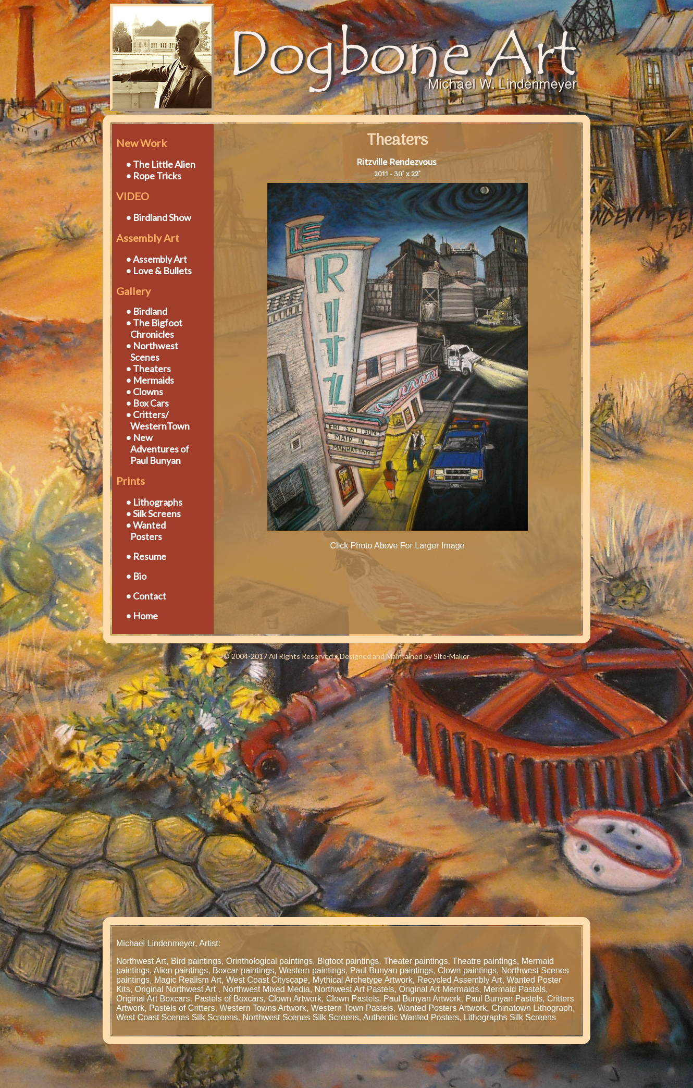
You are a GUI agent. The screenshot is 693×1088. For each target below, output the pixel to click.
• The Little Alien (160, 164)
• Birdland (146, 311)
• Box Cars (147, 403)
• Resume (146, 556)
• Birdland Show (158, 217)
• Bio (136, 576)
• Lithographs (154, 502)
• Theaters (148, 368)
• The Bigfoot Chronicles (149, 328)
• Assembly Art (156, 259)
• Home (142, 615)
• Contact (146, 596)
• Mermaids (150, 380)
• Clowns (144, 391)
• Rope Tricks (153, 175)
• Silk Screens (153, 513)
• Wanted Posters (141, 530)
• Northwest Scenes (147, 351)
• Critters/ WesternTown (153, 420)
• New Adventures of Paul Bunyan (152, 449)
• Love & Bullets (159, 270)
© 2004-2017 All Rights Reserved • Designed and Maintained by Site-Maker (346, 656)
